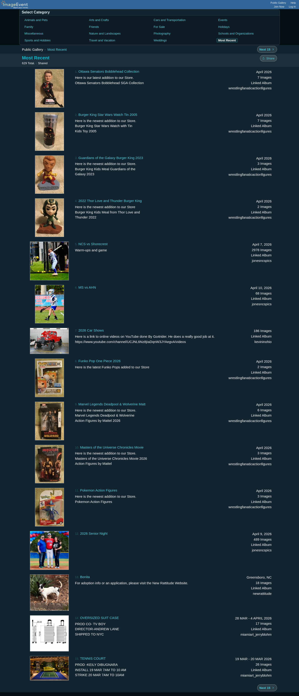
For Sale (159, 27)
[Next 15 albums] (267, 49)
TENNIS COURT (93, 658)
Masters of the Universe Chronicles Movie (112, 447)
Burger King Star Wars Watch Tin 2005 (107, 115)
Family (28, 27)
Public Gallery (278, 2)
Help (293, 2)
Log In (292, 6)
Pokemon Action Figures (98, 490)
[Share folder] (268, 58)
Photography (162, 33)
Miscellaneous (33, 33)
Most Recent (57, 49)
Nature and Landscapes (105, 33)
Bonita (85, 577)
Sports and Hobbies (37, 40)
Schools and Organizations (236, 33)
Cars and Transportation (169, 20)
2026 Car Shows (91, 330)
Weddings (160, 40)
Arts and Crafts (99, 20)
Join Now (279, 6)
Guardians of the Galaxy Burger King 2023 (110, 158)
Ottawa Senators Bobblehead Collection (108, 71)
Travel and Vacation (102, 40)
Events (222, 20)
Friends (94, 27)
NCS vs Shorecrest (93, 244)
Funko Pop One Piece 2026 (99, 361)
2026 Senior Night (93, 533)
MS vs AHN (87, 287)
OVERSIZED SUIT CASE (99, 618)
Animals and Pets (36, 20)
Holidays (224, 27)
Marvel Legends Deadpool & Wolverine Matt (111, 404)
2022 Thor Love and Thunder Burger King (110, 201)
